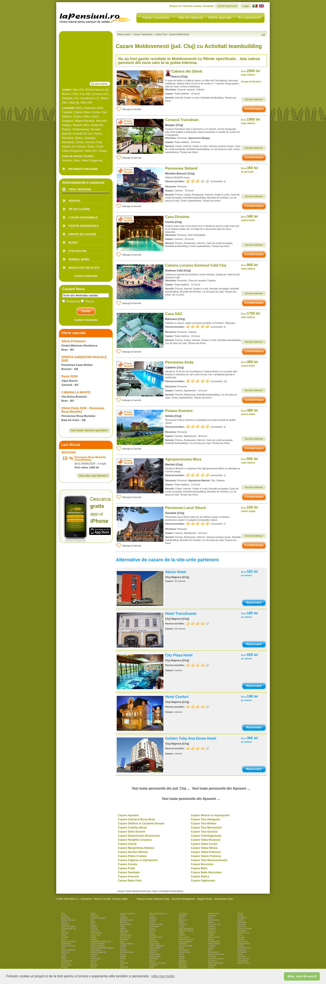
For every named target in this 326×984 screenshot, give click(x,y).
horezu (123, 950)
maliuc (211, 935)
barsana (212, 915)
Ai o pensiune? (249, 18)
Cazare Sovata (127, 864)
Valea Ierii (91, 150)
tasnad (94, 965)
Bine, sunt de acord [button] (302, 976)
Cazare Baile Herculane (206, 872)
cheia (93, 922)
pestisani (183, 943)
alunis (240, 954)
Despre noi (175, 6)
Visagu (102, 150)
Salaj (71, 102)
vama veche (184, 952)
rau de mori (125, 937)
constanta (242, 918)
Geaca (77, 116)
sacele (240, 920)
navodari (183, 967)
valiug (211, 939)
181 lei (249, 573)
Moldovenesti (80, 129)
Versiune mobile (120, 899)
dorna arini (96, 935)
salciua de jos (155, 937)
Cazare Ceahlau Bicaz (132, 827)
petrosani (65, 963)
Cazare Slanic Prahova (206, 856)
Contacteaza (253, 109)
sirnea (211, 967)
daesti (181, 958)
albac (63, 958)
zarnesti (65, 933)
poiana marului (98, 943)
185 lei (249, 614)
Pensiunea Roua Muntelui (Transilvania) (90, 458)
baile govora (214, 937)
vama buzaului (185, 946)
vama (63, 939)
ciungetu (183, 924)
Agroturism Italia (161, 899)
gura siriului (154, 956)
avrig (93, 924)
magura (153, 918)
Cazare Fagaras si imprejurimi (138, 860)
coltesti (182, 935)
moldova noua (156, 924)
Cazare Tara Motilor (204, 823)
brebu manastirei (216, 954)
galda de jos (243, 963)
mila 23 (123, 933)
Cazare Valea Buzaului (205, 839)
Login (246, 6)
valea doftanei (126, 943)
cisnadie (212, 956)
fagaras (182, 961)
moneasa (153, 958)
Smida (80, 142)
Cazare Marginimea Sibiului (136, 847)
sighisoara (66, 943)
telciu (239, 935)
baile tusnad (96, 933)
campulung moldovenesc (102, 948)
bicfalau (211, 926)
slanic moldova (98, 946)
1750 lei (250, 314)
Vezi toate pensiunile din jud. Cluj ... (161, 788)
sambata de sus (68, 928)
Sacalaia (90, 137)
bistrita (123, 956)
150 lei (249, 508)
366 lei (249, 739)
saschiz (152, 952)
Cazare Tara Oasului (204, 831)
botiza (93, 937)
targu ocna (154, 943)
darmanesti (213, 952)
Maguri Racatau (85, 120)
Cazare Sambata (128, 872)
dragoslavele (243, 943)
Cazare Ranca (200, 876)
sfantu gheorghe (215, 963)
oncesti (240, 937)
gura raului (66, 965)
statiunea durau (186, 931)
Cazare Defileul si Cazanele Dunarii (141, 823)
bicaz (151, 933)
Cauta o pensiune (156, 18)
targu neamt (155, 954)
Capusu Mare (82, 112)
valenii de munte (216, 958)
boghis (211, 948)
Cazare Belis (199, 868)
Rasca (79, 137)
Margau (66, 125)
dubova (123, 922)
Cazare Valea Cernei (204, 843)
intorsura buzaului (157, 963)
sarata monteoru (128, 913)
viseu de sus (243, 933)
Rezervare (254, 602)
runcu (122, 954)
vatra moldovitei (156, 946)
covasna (94, 931)
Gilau (86, 116)
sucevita (124, 967)
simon (181, 918)
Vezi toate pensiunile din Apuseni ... (221, 788)
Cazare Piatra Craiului (132, 856)
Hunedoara (87, 98)
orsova (94, 961)
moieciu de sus (68, 946)
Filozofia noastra (192, 6)
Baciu (79, 107)
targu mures (125, 924)
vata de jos (242, 941)
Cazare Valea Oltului (204, 847)
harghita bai (213, 941)
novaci (152, 939)
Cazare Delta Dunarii (131, 831)
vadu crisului (214, 943)
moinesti (153, 950)
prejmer (211, 933)
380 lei (249, 363)
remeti (94, 956)
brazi (122, 941)
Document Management (183, 899)
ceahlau (212, 946)
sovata (64, 915)
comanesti (154, 926)
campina (241, 956)
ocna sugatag (185, 941)
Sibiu (83, 102)
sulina (122, 948)
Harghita (67, 98)
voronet (94, 928)
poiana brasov (126, 920)
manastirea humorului (101, 941)
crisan (64, 954)
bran (63, 913)
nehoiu (240, 915)
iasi (92, 920)
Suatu (91, 146)
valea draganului (98, 952)
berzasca (212, 961)
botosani (124, 963)
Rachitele (68, 137)
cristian (240, 946)
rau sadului (242, 961)
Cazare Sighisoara (203, 880)
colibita (123, 946)
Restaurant (71, 301)
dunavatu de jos (186, 939)
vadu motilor (155, 948)
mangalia (241, 931)
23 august (183, 950)
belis (63, 931)
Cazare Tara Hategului (205, 819)
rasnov (64, 922)
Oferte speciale (219, 18)
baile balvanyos (186, 928)
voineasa (153, 941)
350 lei (249, 169)
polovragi (124, 931)
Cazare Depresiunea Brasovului (139, 835)
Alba (75, 89)
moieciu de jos (68, 920)
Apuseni (67, 160)
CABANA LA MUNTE (76, 392)
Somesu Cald (93, 142)
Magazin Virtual (204, 899)
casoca (152, 931)
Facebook (208, 6)
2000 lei (250, 72)
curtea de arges (98, 918)
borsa (93, 963)
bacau (211, 918)
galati (181, 922)
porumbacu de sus (158, 913)
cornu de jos (243, 958)
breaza (64, 967)
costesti (211, 928)
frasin (93, 967)
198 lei (249, 697)
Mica (86, 125)
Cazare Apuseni (128, 815)
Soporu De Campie (74, 146)
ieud (122, 965)
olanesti (241, 939)
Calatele (67, 112)
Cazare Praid (126, 868)
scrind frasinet (244, 948)
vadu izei (65, 952)
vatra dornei (213, 920)
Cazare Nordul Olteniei (133, 852)
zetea (181, 948)
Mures (105, 98)
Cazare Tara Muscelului (206, 827)
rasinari (152, 920)
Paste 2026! (69, 376)
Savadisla (68, 142)
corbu (181, 926)
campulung (66, 961)
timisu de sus (214, 924)
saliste (123, 928)
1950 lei (250, 120)
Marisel (77, 125)
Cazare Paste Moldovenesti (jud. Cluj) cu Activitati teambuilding (150, 891)
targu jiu (212, 931)
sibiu (63, 948)
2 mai (151, 915)
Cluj (82, 93)
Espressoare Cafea (223, 899)
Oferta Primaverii (73, 341)
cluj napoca (96, 950)
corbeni (94, 939)
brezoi (240, 913)
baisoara (183, 920)
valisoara (241, 926)
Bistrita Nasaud (94, 89)
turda (181, 954)
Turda (99, 146)
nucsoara (183, 913)
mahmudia (96, 958)
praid (63, 935)
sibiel (93, 913)
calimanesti (213, 913)
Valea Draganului (72, 150)
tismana (182, 965)
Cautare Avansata (86, 275)
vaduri (211, 922)
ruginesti (212, 965)
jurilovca (183, 963)
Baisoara (90, 107)
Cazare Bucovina (202, 864)
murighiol (124, 939)
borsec (152, 922)
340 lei (249, 217)
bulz (210, 950)
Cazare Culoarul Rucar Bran (136, 819)
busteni (94, 954)
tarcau (152, 961)
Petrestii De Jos (82, 133)
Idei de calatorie (191, 18)
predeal (64, 937)
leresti (123, 958)
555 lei (249, 656)
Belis (100, 107)
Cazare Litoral (127, 843)
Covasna (97, 93)
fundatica (241, 950)
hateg (122, 915)
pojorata (182, 915)
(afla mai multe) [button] (163, 976)
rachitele (153, 965)
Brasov (66, 93)
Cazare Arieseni (128, 876)
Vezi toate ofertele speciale (89, 430)
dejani (152, 928)
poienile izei (125, 935)
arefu (151, 967)
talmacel (241, 924)
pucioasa (241, 922)
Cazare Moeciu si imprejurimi (210, 815)
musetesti (242, 952)
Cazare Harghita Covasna (135, 839)
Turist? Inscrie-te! (227, 6)
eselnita (94, 915)
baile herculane (68, 926)
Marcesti (101, 120)
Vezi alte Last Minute (93, 475)
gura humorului (68, 941)
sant (122, 961)
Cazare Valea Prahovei (205, 852)
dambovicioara (127, 952)
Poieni (97, 133)
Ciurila (96, 112)
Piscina (87, 301)
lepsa (122, 926)
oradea (152, 935)
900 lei (249, 266)
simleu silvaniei (244, 928)
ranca (63, 956)
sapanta (124, 918)
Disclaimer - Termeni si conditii (96, 899)
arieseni (65, 924)
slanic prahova (68, 950)
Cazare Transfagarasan (206, 835)
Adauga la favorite (128, 109)
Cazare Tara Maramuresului (209, 860)
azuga (181, 956)
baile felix (65, 918)
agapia (94, 926)
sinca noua (184, 937)
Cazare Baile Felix (130, 880)
